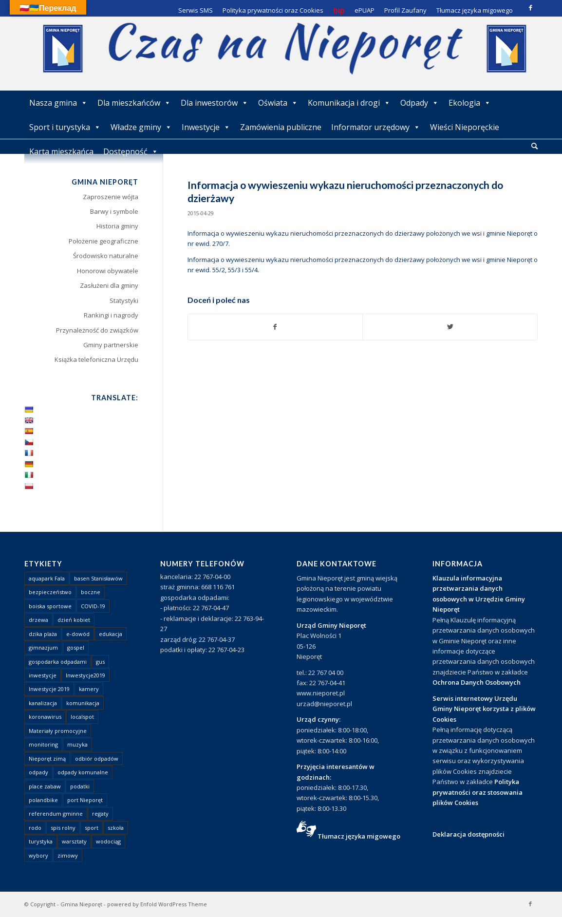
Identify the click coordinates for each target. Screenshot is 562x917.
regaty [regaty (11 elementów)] (100, 813)
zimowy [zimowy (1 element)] (67, 855)
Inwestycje (206, 127)
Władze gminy (141, 127)
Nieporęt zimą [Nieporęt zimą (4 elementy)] (47, 758)
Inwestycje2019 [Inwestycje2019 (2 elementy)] (85, 675)
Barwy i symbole (114, 211)
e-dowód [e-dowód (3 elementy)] (78, 633)
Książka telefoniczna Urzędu (96, 359)
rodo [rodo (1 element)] (35, 827)
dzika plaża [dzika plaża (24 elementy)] (43, 633)
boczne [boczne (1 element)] (90, 592)
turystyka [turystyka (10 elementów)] (41, 841)
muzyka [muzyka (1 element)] (77, 744)
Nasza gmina (58, 102)
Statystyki (124, 300)
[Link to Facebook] (530, 7)
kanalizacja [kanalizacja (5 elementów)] (43, 703)
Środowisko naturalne (105, 255)
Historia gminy (117, 226)
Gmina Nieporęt (81, 904)
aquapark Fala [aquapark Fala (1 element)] (47, 578)
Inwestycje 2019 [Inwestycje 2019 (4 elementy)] (49, 688)
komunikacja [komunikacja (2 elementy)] (82, 703)
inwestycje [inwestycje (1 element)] (42, 675)
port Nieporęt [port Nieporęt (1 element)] (85, 800)
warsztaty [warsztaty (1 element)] (74, 841)
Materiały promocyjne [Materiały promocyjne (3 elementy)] (58, 730)
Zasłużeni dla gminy (109, 285)
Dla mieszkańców (134, 102)
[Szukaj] (534, 145)
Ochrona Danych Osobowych (476, 682)
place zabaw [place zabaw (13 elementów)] (45, 786)
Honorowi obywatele (107, 270)
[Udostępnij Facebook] (275, 326)
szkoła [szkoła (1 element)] (116, 827)
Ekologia (470, 102)
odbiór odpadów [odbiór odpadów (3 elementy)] (96, 758)
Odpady (419, 102)
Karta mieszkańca (61, 151)
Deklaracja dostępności (468, 834)
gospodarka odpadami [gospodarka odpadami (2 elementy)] (58, 661)
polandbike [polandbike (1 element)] (43, 800)
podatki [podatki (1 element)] (80, 786)
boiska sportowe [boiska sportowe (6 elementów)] (50, 606)
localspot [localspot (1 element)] (82, 716)
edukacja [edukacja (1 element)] (110, 633)
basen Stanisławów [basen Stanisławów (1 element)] (98, 578)
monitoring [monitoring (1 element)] (43, 744)
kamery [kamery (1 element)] (89, 688)
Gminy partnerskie (110, 344)
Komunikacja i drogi (349, 102)
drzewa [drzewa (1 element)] (38, 619)
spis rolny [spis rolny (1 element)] (63, 827)
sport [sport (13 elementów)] (91, 827)
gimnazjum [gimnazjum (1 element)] (43, 647)
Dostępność (130, 151)
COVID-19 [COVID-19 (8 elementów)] (93, 606)
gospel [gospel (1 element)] (75, 647)
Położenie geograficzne (103, 241)
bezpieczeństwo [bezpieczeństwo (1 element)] (50, 592)
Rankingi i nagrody (111, 315)
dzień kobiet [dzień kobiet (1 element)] (73, 619)
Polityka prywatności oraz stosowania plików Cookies (477, 792)
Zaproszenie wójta (110, 196)
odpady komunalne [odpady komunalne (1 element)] (82, 772)
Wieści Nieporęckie (464, 127)
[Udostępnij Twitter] (450, 326)
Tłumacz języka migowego (359, 836)
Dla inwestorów (214, 102)
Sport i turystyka (65, 127)
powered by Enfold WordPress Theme (157, 904)
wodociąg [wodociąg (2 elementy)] (108, 841)
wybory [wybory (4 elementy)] (38, 855)
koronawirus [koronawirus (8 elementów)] (45, 716)
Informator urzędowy (375, 127)
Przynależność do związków (97, 330)
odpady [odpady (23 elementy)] (38, 772)
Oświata (278, 102)
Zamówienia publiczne (280, 127)
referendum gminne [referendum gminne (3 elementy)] (56, 813)
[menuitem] (534, 146)
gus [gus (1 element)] (100, 661)
